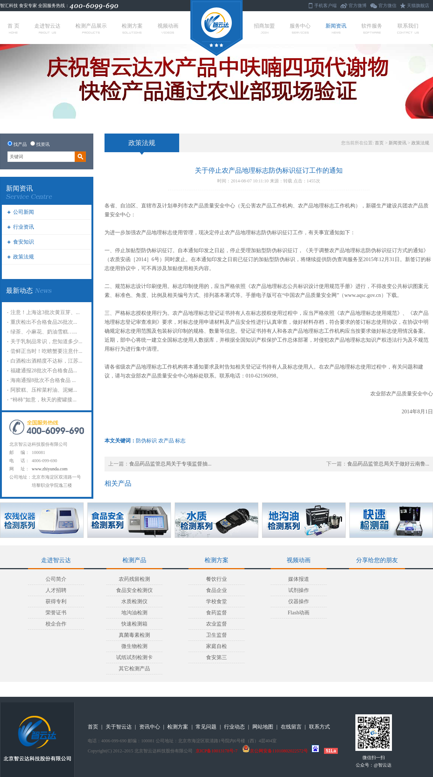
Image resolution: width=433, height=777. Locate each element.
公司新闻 (23, 212)
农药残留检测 (134, 579)
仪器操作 (298, 601)
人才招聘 (56, 590)
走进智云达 (47, 28)
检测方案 (132, 28)
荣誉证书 (56, 612)
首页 (379, 142)
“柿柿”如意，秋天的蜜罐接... (43, 399)
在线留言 (291, 727)
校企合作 (56, 624)
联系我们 (408, 28)
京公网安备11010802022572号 (275, 750)
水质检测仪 (134, 601)
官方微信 (387, 5)
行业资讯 (23, 227)
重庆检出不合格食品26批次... (43, 322)
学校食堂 (216, 601)
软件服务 (371, 28)
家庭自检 (216, 646)
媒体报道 (298, 579)
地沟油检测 (134, 612)
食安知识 (23, 242)
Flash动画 (298, 612)
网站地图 (262, 727)
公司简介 (56, 579)
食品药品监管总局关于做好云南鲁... (388, 464)
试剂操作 (298, 590)
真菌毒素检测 (134, 635)
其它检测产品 (134, 668)
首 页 (13, 28)
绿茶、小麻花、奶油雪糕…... (43, 332)
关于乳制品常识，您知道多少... (46, 341)
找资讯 (43, 144)
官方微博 (358, 5)
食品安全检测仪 (134, 590)
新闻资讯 (335, 28)
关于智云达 (119, 727)
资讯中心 (149, 727)
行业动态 (234, 727)
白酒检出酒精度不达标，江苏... (46, 361)
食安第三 (216, 657)
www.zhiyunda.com (50, 468)
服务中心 (300, 28)
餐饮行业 (216, 579)
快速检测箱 (134, 624)
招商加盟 (264, 28)
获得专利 (56, 601)
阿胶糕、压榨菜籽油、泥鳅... (43, 390)
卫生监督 (216, 635)
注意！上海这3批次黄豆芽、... (45, 312)
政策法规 (23, 257)
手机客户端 (325, 5)
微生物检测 (134, 646)
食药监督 (216, 612)
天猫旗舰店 (418, 5)
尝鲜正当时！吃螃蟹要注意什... (46, 351)
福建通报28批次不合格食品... (43, 370)
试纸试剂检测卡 (134, 657)
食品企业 (216, 590)
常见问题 (206, 727)
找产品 (20, 144)
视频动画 (168, 28)
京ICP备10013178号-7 (217, 750)
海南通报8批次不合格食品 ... (43, 380)
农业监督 (216, 624)
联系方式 (319, 727)
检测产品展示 (91, 28)
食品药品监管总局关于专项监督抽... (170, 464)
